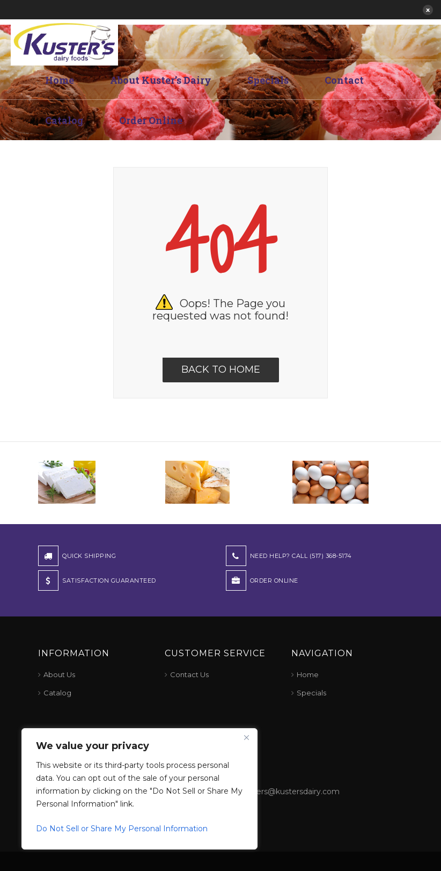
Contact (344, 80)
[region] (139, 789)
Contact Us (189, 674)
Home (59, 80)
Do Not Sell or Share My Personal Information (122, 828)
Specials (268, 80)
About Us (59, 674)
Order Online (150, 120)
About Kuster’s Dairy (160, 80)
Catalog (64, 120)
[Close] (246, 737)
